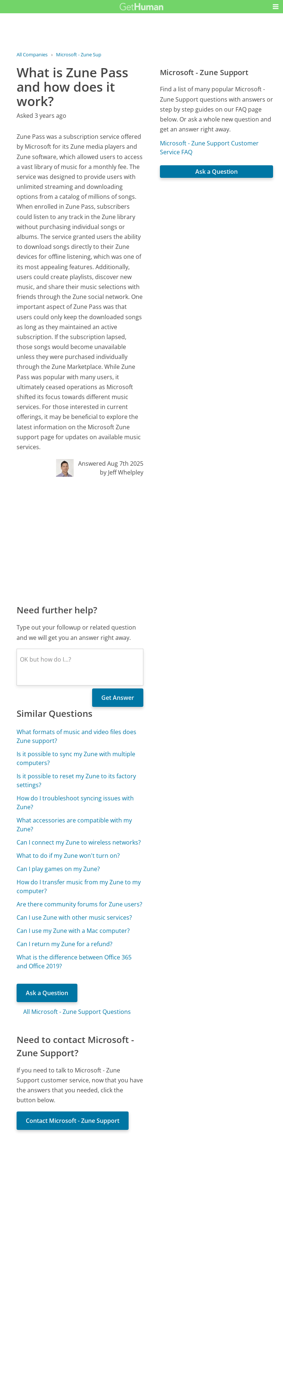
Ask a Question (47, 993)
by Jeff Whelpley (121, 472)
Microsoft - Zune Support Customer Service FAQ (209, 147)
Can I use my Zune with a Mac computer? (73, 931)
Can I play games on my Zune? (58, 869)
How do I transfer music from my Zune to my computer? (79, 886)
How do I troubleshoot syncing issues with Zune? (75, 802)
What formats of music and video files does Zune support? (76, 736)
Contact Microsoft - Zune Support (72, 1121)
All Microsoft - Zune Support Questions (77, 1012)
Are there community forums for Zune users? (79, 904)
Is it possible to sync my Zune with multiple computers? (76, 758)
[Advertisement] (80, 540)
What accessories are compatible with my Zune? (74, 824)
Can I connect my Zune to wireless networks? (79, 842)
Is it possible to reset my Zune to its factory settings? (76, 780)
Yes (156, 1294)
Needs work (183, 1294)
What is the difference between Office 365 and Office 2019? (74, 961)
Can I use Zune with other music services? (74, 917)
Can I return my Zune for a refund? (64, 944)
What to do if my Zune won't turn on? (68, 856)
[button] (275, 6)
